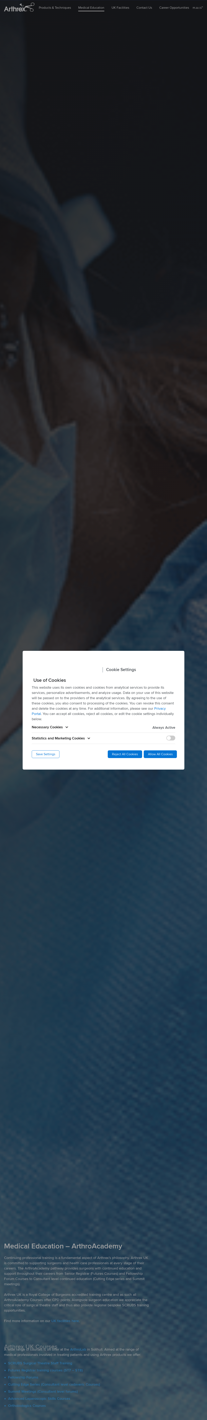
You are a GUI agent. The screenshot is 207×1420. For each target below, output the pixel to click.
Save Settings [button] (45, 754)
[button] (103, 727)
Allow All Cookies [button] (160, 754)
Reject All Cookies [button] (125, 754)
